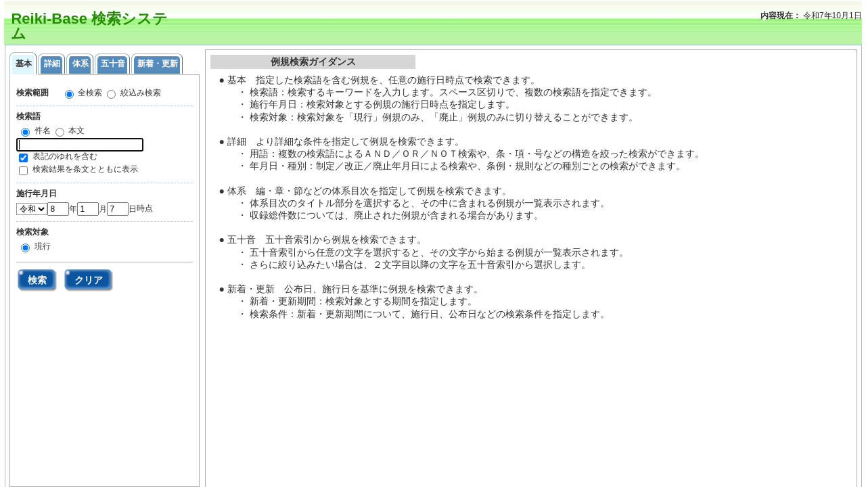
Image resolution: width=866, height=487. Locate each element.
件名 (41, 130)
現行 (41, 246)
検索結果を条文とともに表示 (85, 169)
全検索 (89, 92)
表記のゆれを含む (64, 156)
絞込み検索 (139, 92)
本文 (75, 130)
